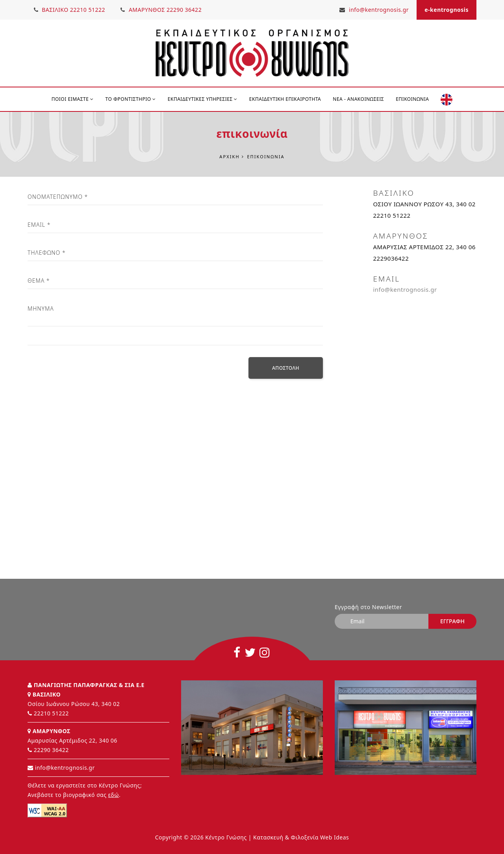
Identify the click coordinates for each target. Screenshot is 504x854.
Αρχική (229, 156)
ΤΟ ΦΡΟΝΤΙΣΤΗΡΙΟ (131, 99)
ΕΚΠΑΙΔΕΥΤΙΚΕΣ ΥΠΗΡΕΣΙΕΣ (202, 99)
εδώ (113, 794)
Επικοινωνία (412, 99)
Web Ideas (334, 837)
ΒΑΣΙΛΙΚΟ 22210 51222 (69, 9)
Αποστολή (285, 368)
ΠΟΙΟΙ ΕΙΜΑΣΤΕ (73, 99)
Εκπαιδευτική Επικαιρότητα (285, 99)
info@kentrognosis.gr (374, 9)
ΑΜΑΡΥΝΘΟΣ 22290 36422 (161, 9)
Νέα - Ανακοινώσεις (358, 99)
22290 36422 (51, 750)
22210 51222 (51, 713)
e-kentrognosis (446, 9)
